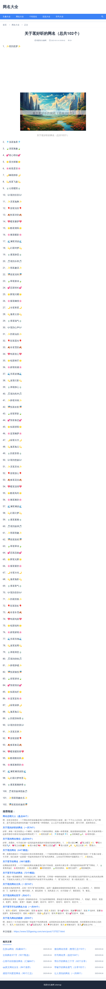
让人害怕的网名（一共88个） (68, 973)
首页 (5, 25)
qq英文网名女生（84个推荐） (17, 967)
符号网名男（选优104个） (67, 955)
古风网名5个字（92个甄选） (17, 955)
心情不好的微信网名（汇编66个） (19, 961)
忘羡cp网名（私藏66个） (15, 949)
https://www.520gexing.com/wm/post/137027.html (39, 931)
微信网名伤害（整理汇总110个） (70, 949)
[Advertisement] (53, 70)
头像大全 (6, 16)
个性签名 (33, 16)
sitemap (58, 985)
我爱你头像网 (49, 985)
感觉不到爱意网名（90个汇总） (18, 973)
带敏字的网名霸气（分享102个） (70, 967)
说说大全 (46, 16)
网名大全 (20, 16)
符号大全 (59, 16)
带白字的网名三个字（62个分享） (71, 961)
